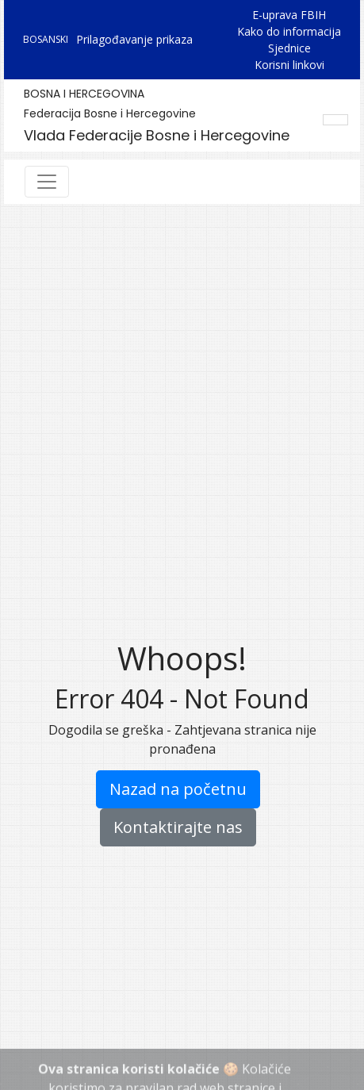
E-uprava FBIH (289, 14)
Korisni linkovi (289, 64)
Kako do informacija (289, 31)
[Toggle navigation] (47, 182)
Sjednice (289, 48)
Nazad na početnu (178, 789)
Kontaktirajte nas (178, 827)
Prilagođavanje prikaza (134, 39)
